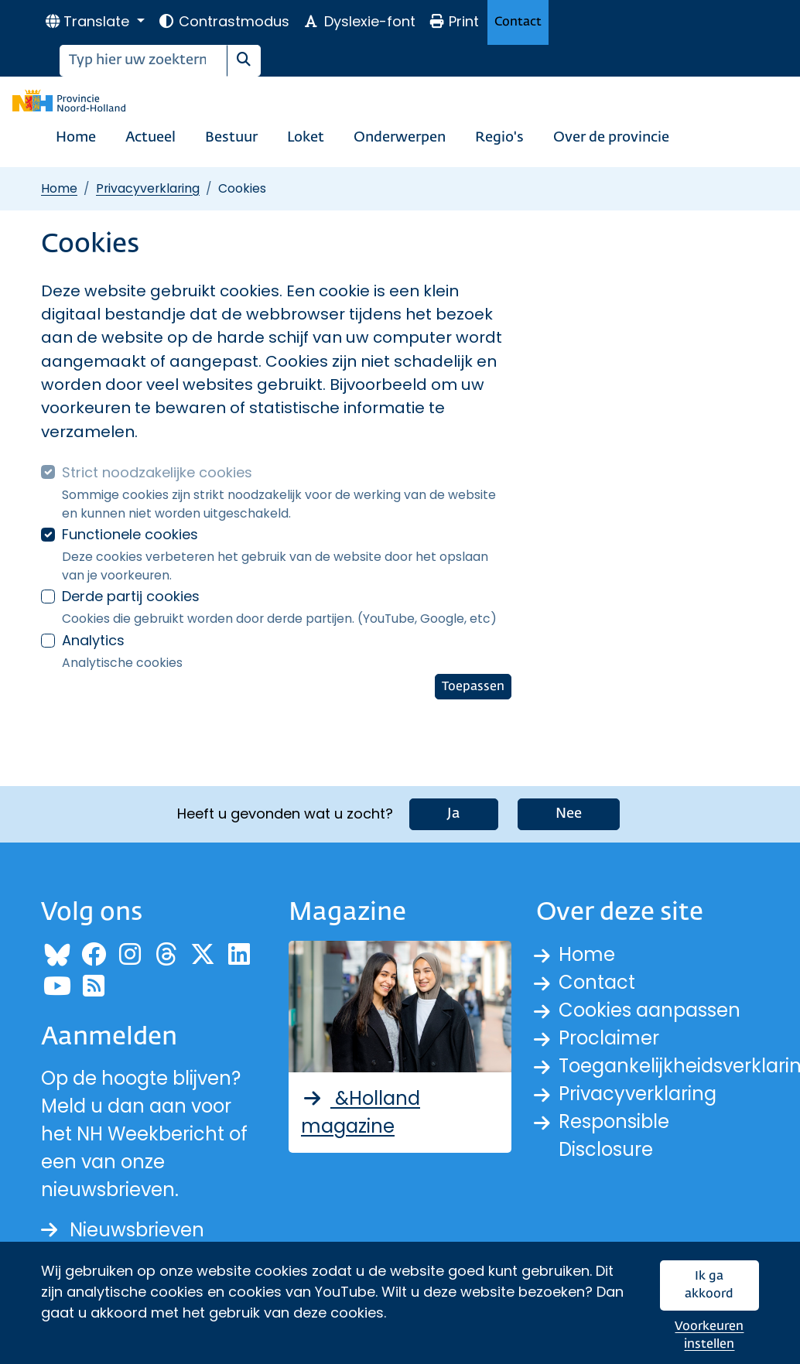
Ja (453, 814)
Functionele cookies (130, 534)
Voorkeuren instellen (709, 1336)
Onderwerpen (400, 138)
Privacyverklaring (148, 188)
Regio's (499, 138)
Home (76, 138)
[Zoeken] (143, 61)
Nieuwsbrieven (122, 1230)
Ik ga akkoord (709, 1285)
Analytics (93, 640)
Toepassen (473, 686)
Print (454, 21)
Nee (569, 814)
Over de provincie (611, 138)
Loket (305, 138)
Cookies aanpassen (649, 1010)
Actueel (150, 138)
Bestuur (231, 138)
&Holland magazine (360, 1112)
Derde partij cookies (131, 596)
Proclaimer (609, 1038)
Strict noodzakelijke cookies (157, 472)
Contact (518, 22)
